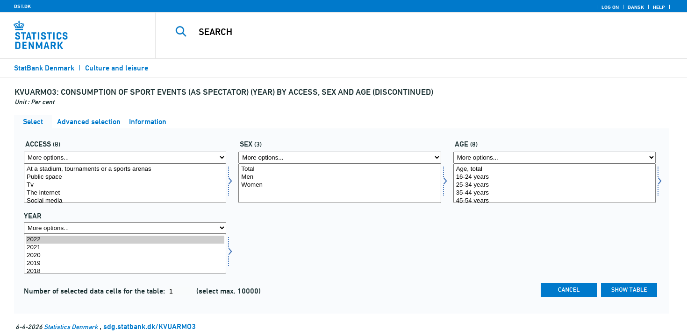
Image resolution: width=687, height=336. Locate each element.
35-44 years (554, 193)
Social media (125, 201)
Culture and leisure (116, 67)
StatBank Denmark (44, 67)
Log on (610, 7)
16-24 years (554, 177)
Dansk (636, 7)
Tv (125, 185)
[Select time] (125, 253)
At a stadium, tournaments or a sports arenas (125, 169)
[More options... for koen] (339, 157)
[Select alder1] (554, 183)
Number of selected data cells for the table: (95, 291)
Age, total (554, 169)
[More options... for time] (125, 228)
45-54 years (554, 201)
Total (339, 169)
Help (659, 7)
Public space (125, 177)
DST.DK (22, 6)
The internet (125, 193)
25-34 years (554, 185)
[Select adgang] (125, 183)
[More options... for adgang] (125, 157)
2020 (125, 255)
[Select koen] (339, 183)
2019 (125, 263)
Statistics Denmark (71, 326)
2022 (125, 240)
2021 (125, 248)
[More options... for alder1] (554, 157)
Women (339, 185)
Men (339, 177)
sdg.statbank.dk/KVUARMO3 (149, 326)
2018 (125, 271)
